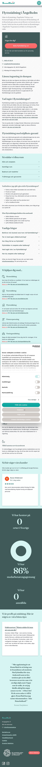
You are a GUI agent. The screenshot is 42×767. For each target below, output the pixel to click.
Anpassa (21, 410)
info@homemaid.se (8, 261)
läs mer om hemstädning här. (19, 284)
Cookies (4, 740)
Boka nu (4, 284)
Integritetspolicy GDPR (9, 735)
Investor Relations (7, 743)
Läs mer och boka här (14, 127)
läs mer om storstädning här (19, 298)
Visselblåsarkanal (7, 738)
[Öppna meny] (39, 3)
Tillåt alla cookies (21, 405)
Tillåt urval (21, 414)
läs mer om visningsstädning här (20, 341)
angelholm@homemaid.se (12, 64)
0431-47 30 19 (8, 60)
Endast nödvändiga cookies (21, 419)
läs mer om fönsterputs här (19, 327)
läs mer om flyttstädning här (19, 313)
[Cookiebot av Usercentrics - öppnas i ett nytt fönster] (32, 346)
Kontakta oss (6, 732)
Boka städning (34, 753)
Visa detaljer (32, 400)
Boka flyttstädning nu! (21, 46)
